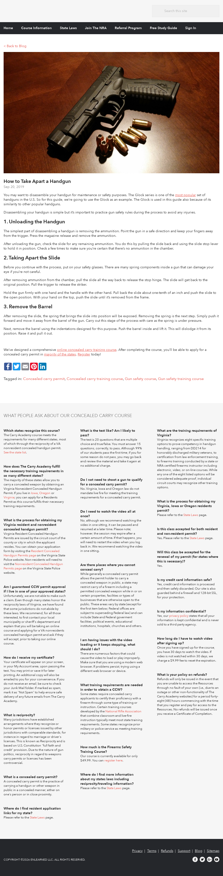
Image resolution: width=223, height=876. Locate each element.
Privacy (137, 851)
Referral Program (128, 28)
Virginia (9, 497)
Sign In (190, 28)
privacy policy (178, 616)
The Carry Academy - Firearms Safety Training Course (39, 10)
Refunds (167, 851)
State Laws (68, 28)
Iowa (34, 493)
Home (8, 28)
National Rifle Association (123, 711)
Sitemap (213, 851)
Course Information (36, 28)
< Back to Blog (15, 46)
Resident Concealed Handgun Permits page (31, 553)
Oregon (45, 493)
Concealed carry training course (95, 378)
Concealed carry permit (44, 378)
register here (113, 760)
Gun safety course (140, 378)
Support (184, 851)
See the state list (15, 452)
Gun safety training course (181, 378)
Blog (198, 851)
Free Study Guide (163, 28)
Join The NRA (96, 28)
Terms (151, 851)
